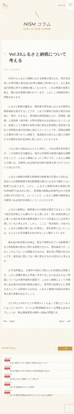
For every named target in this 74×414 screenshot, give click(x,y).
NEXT (61, 321)
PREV (12, 321)
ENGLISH (61, 5)
